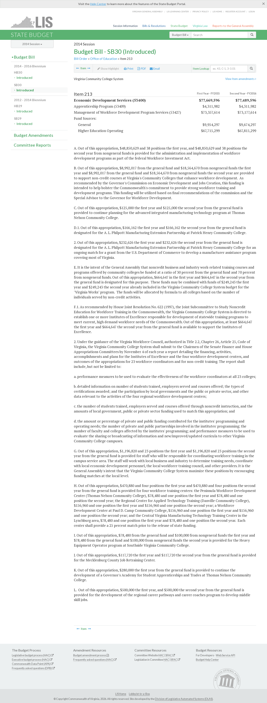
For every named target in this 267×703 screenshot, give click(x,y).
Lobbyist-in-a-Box (139, 693)
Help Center (98, 4)
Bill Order (80, 58)
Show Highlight (108, 68)
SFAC (169, 655)
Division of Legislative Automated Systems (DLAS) (184, 698)
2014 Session (32, 44)
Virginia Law (200, 26)
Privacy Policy (201, 11)
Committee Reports (32, 144)
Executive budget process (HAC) (30, 659)
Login (252, 11)
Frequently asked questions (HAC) (93, 659)
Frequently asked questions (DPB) (32, 668)
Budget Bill (180, 34)
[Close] (263, 3)
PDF (141, 68)
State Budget (179, 26)
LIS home (217, 11)
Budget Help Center (207, 659)
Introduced (24, 77)
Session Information (125, 26)
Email (155, 68)
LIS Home (120, 693)
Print (129, 68)
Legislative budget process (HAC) (31, 655)
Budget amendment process (89, 655)
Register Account (235, 11)
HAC (161, 655)
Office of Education (103, 58)
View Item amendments (240, 78)
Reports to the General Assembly (233, 26)
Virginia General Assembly (147, 11)
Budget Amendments (33, 135)
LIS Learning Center (178, 11)
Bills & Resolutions (154, 26)
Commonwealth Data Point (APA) (31, 663)
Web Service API (225, 655)
